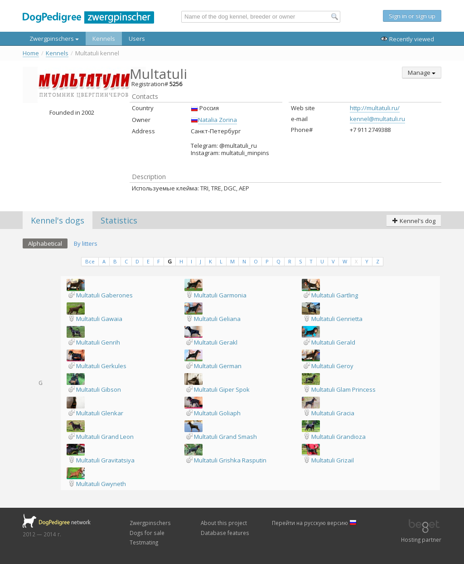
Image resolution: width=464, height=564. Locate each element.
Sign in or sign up (412, 16)
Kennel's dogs (57, 220)
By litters (85, 243)
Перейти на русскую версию (314, 522)
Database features (225, 532)
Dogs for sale (147, 532)
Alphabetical (45, 243)
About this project (224, 522)
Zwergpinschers (54, 38)
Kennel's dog (413, 221)
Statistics (119, 220)
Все (90, 261)
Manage (421, 72)
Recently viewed (407, 39)
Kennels (103, 38)
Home (31, 53)
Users (137, 38)
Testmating (144, 542)
